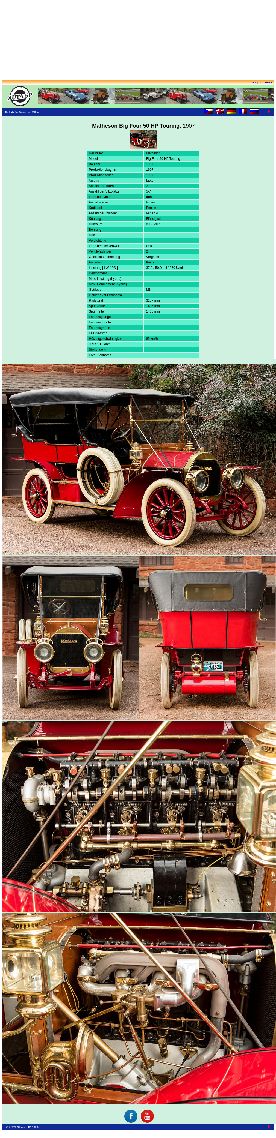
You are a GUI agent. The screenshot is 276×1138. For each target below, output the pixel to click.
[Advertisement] (138, 40)
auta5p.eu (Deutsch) (262, 82)
